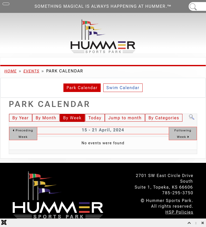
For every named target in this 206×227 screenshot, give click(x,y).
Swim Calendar (122, 87)
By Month (46, 117)
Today (95, 117)
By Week (72, 117)
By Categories (164, 117)
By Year (20, 117)
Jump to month (125, 117)
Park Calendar (82, 87)
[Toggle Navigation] (6, 4)
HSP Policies (179, 212)
